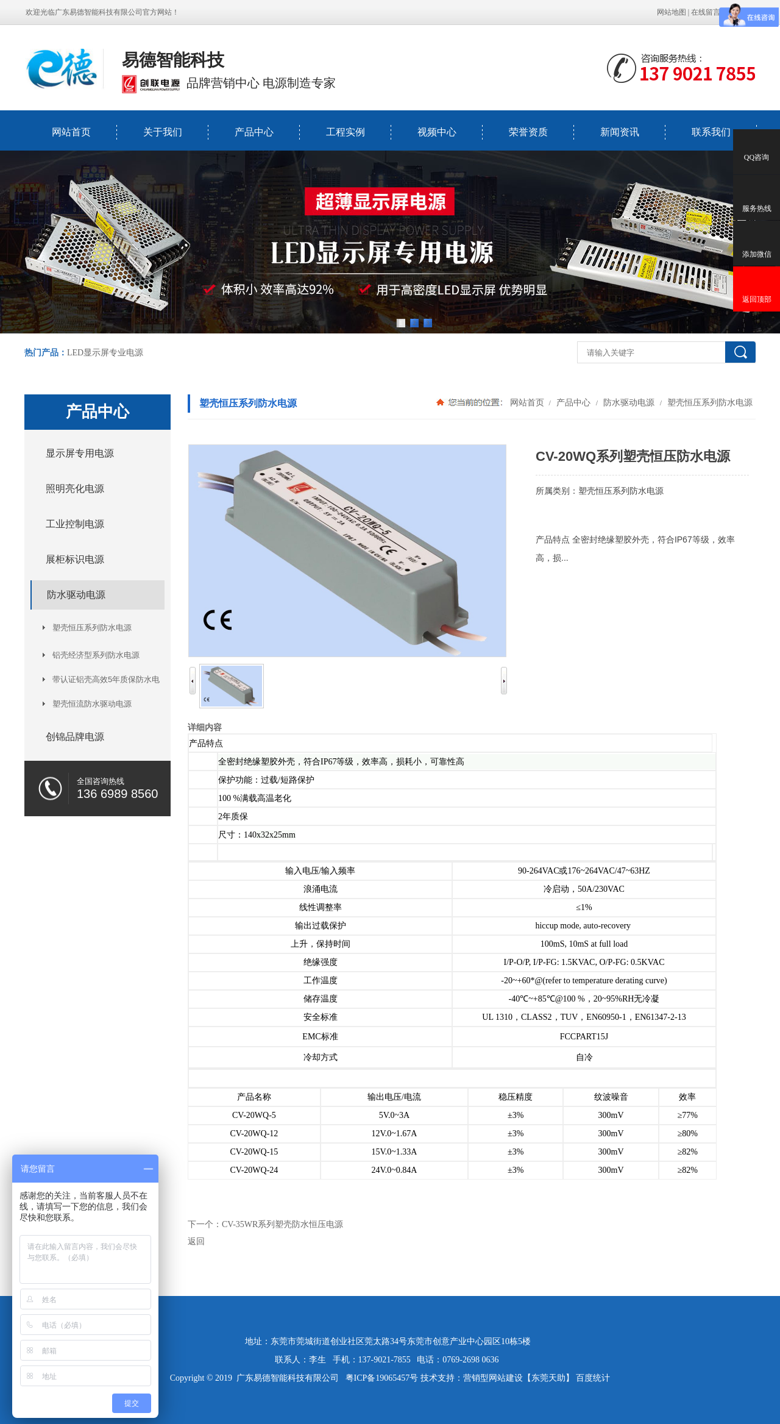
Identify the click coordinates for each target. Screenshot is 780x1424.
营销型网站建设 (493, 1378)
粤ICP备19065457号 (382, 1378)
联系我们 (711, 132)
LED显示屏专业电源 (105, 352)
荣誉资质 (528, 132)
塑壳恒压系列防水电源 (709, 402)
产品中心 (254, 132)
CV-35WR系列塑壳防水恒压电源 (282, 1224)
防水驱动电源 (629, 402)
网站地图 (671, 12)
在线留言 (705, 12)
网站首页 (71, 132)
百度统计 (593, 1378)
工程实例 (345, 132)
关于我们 (162, 132)
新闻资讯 (619, 132)
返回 (196, 1241)
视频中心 (436, 132)
